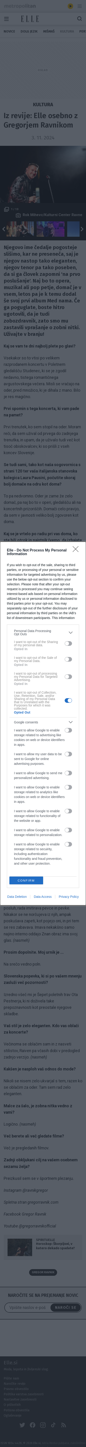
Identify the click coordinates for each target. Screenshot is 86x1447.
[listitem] (43, 632)
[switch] (68, 643)
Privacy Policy (69, 897)
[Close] (77, 550)
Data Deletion (17, 897)
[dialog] (43, 723)
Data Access (43, 897)
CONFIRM (26, 880)
